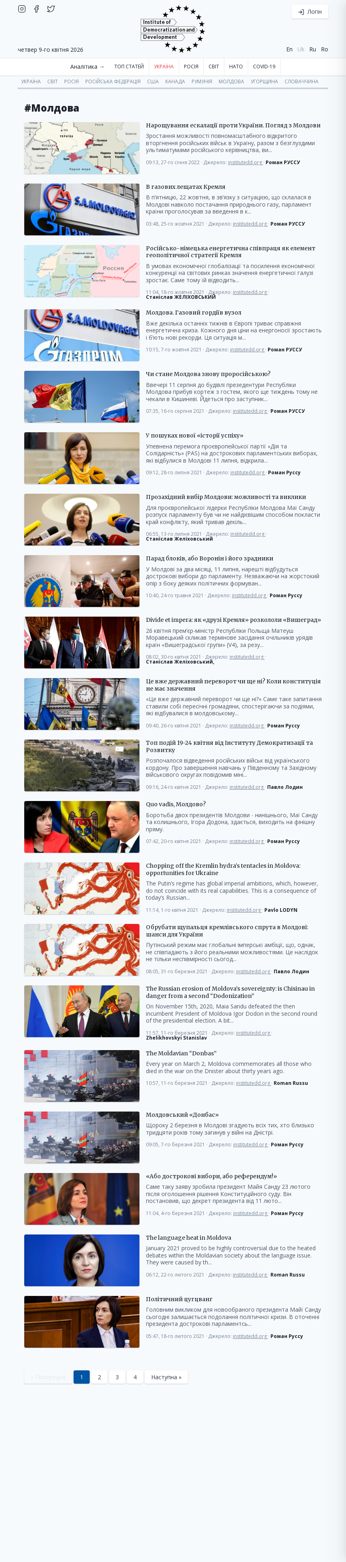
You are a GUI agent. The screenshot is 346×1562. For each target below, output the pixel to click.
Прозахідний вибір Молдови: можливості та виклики (226, 497)
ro (324, 49)
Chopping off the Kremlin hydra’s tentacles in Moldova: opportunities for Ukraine (223, 869)
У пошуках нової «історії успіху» (194, 435)
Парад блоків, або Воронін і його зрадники (209, 558)
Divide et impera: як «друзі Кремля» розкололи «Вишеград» (233, 620)
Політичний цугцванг (179, 1299)
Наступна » (166, 1377)
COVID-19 (264, 66)
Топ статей (129, 66)
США (153, 81)
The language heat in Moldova (188, 1237)
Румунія (202, 81)
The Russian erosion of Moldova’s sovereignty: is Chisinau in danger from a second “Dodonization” (230, 992)
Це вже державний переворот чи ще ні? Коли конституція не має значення (233, 685)
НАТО (236, 66)
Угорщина (264, 81)
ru (312, 49)
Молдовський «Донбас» (182, 1115)
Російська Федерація (113, 81)
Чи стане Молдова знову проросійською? (208, 374)
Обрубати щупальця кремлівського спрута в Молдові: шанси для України (227, 931)
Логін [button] (310, 11)
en (289, 49)
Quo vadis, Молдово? (176, 804)
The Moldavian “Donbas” (181, 1053)
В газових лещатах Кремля (186, 187)
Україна (164, 66)
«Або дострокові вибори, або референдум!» (211, 1176)
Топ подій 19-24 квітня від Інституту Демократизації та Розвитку (229, 747)
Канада (175, 81)
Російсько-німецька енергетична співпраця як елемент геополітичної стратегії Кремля (230, 252)
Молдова (231, 81)
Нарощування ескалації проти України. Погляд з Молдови (233, 125)
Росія (191, 66)
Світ (214, 66)
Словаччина (302, 81)
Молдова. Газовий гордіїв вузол (193, 312)
